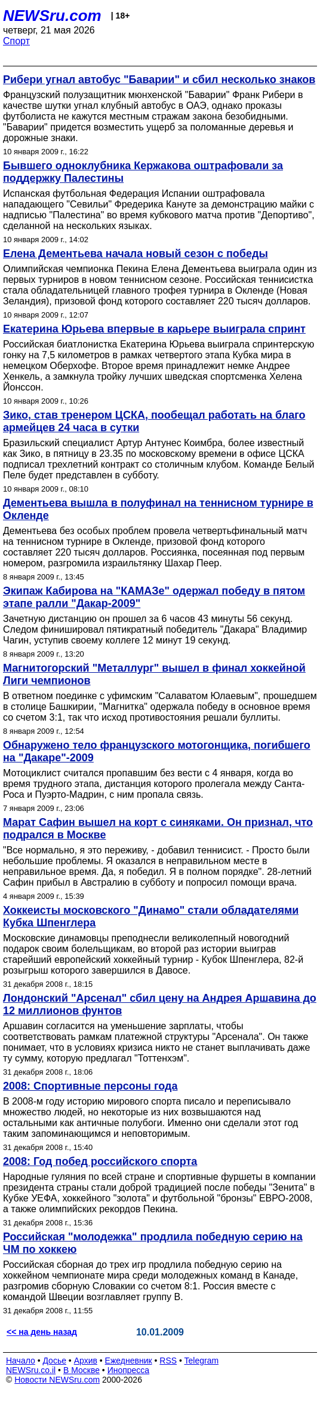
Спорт (16, 41)
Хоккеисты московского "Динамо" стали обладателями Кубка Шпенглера (151, 916)
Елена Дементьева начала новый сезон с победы (135, 254)
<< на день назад (42, 1332)
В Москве (81, 1370)
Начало (20, 1360)
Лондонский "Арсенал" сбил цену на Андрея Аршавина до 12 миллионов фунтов (159, 1004)
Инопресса (128, 1370)
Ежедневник (128, 1360)
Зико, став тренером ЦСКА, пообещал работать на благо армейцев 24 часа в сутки (154, 421)
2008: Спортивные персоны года (90, 1086)
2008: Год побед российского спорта (100, 1161)
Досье (54, 1360)
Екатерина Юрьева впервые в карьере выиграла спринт (154, 329)
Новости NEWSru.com (57, 1379)
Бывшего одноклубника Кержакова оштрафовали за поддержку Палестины (143, 172)
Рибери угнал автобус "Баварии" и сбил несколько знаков (159, 80)
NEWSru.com (52, 16)
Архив (85, 1360)
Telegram (201, 1360)
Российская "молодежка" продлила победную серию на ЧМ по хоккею (153, 1243)
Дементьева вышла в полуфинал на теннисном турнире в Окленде (158, 509)
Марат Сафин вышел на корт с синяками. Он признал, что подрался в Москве (158, 828)
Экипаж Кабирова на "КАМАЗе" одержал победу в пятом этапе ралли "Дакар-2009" (154, 597)
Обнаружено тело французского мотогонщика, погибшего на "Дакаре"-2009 (156, 751)
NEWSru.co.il (31, 1370)
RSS (168, 1360)
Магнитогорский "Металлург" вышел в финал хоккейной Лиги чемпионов (154, 674)
